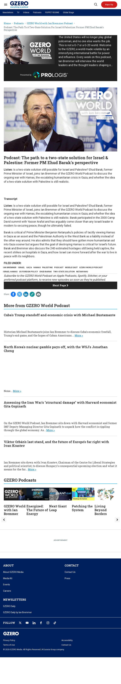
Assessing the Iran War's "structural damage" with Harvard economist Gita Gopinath (60, 411)
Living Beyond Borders (101, 517)
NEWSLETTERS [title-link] (14, 606)
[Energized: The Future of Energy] (37, 500)
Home (7, 23)
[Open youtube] (27, 630)
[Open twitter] (20, 630)
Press (67, 585)
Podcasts (37, 12)
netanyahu (9, 278)
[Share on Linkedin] (25, 301)
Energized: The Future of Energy (37, 517)
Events (6, 591)
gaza (33, 268)
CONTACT (72, 572)
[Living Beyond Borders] (106, 500)
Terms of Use (9, 652)
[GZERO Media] (52, 4)
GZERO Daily (9, 613)
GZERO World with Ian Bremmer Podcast (50, 23)
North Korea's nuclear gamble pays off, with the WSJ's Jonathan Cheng (56, 356)
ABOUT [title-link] (8, 572)
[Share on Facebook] (13, 301)
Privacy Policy (9, 647)
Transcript (10, 198)
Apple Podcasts (66, 282)
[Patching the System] (83, 500)
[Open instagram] (48, 630)
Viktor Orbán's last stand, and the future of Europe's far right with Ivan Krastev (56, 451)
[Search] (95, 4)
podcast (67, 268)
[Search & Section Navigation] (6, 4)
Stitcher (92, 282)
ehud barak (76, 273)
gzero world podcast (15, 273)
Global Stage (68, 12)
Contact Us (70, 579)
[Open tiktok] (55, 630)
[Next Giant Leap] (60, 500)
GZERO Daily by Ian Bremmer (17, 619)
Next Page (60, 292)
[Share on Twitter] (19, 301)
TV (18, 12)
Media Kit (7, 585)
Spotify (82, 282)
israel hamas (37, 273)
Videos (26, 12)
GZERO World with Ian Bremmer (15, 517)
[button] (109, 4)
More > (79, 342)
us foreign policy (57, 273)
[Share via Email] (38, 301)
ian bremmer (10, 268)
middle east (81, 268)
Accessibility (67, 647)
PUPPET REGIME (52, 12)
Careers (7, 598)
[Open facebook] (41, 630)
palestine (54, 268)
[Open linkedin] (34, 630)
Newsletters (8, 12)
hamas (42, 268)
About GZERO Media (13, 579)
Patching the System (82, 515)
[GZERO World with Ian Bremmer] (15, 500)
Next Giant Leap (58, 515)
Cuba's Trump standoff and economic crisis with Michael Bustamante (59, 322)
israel (23, 268)
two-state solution (96, 273)
